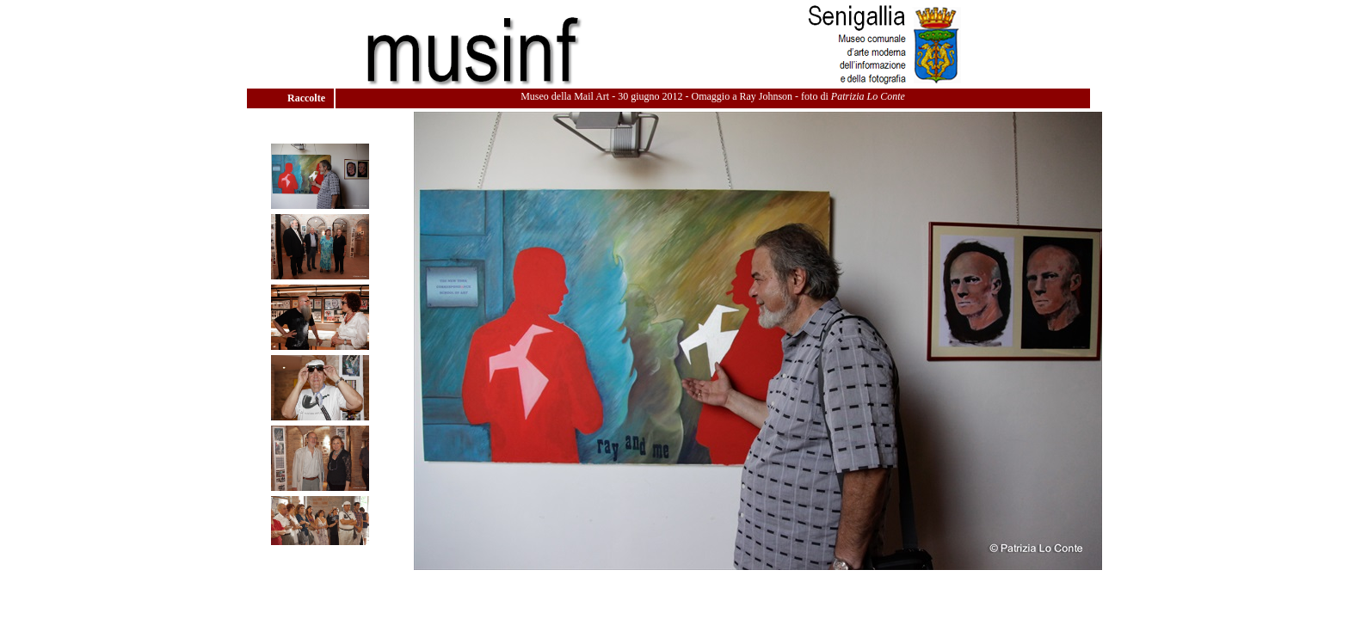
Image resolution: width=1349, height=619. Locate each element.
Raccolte (307, 98)
